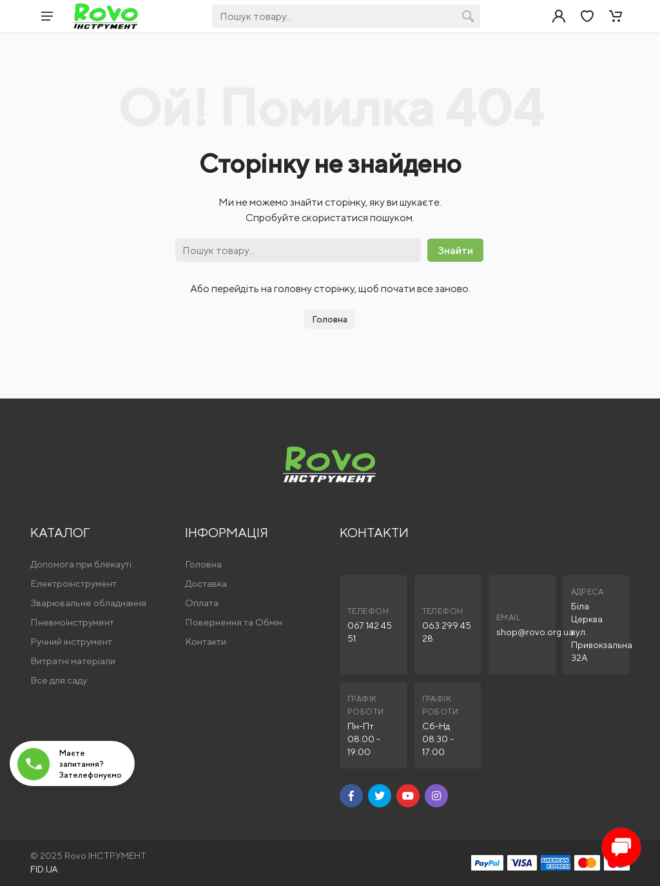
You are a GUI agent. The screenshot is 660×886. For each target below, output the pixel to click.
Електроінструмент (73, 583)
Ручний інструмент (71, 641)
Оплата (201, 602)
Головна (329, 319)
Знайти (455, 250)
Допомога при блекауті (80, 563)
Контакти (205, 641)
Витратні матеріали (72, 660)
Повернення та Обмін (233, 621)
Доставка (206, 583)
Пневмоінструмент (72, 621)
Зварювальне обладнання (88, 602)
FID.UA (44, 869)
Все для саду (58, 679)
